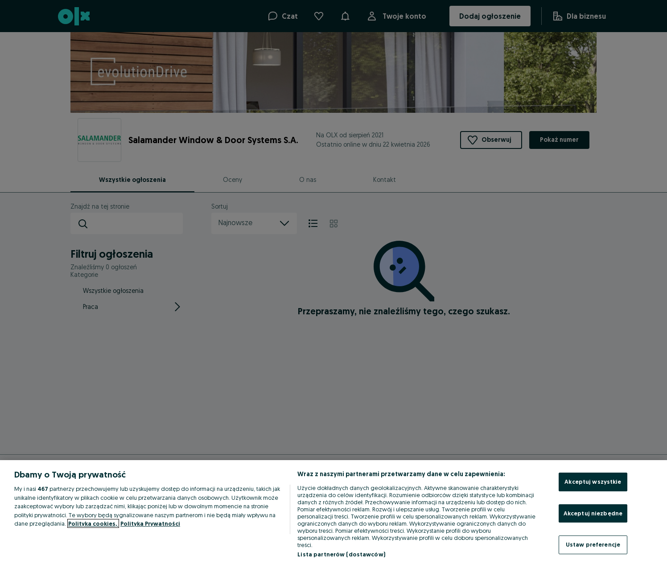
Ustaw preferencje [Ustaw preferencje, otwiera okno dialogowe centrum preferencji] (593, 544)
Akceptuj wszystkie (592, 481)
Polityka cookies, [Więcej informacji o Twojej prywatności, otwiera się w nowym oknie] (93, 523)
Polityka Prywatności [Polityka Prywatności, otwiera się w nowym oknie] (150, 523)
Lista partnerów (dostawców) (341, 554)
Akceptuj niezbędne (593, 513)
